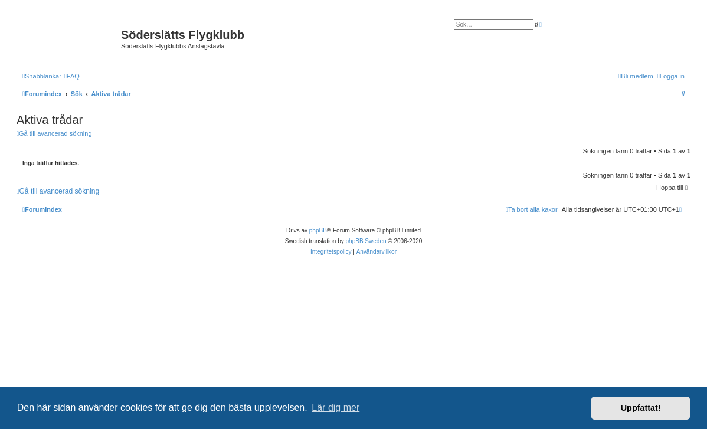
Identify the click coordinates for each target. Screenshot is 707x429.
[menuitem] (72, 76)
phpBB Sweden (366, 241)
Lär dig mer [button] (335, 407)
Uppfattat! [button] (641, 407)
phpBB (318, 230)
